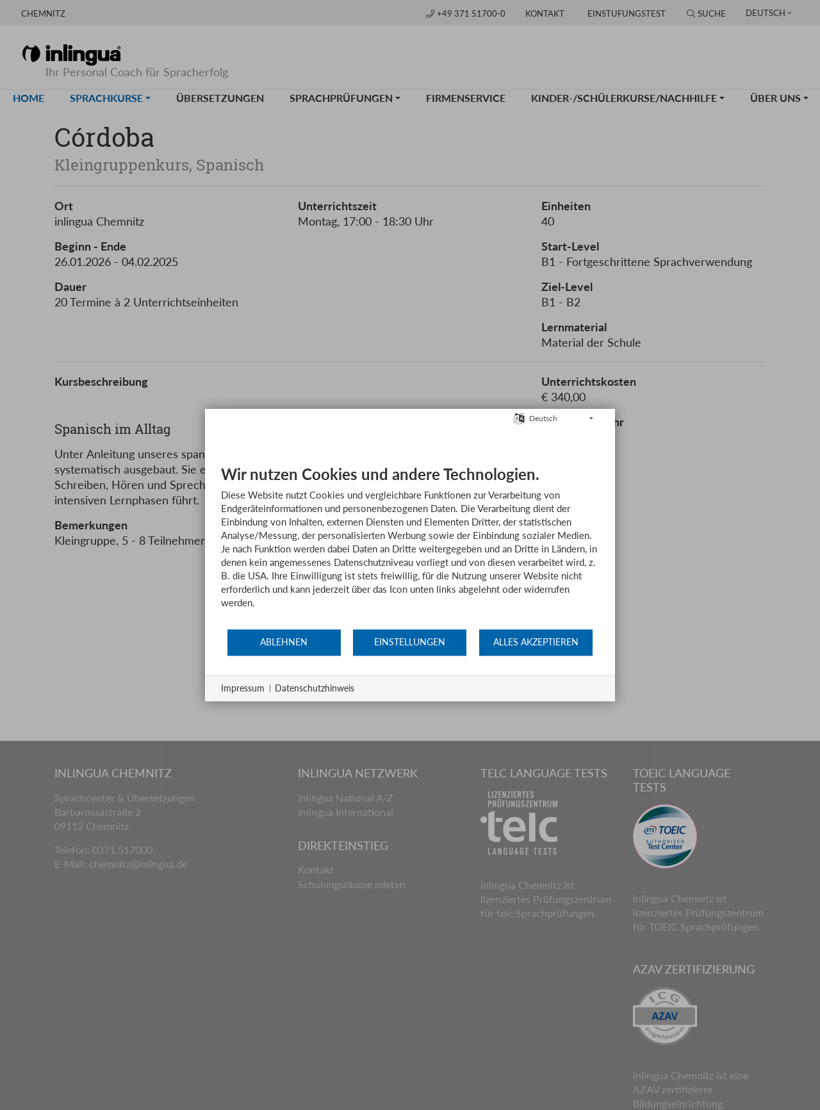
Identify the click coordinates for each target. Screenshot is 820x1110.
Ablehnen (284, 642)
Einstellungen (409, 642)
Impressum (243, 688)
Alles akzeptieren (535, 642)
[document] (410, 546)
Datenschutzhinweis (314, 688)
